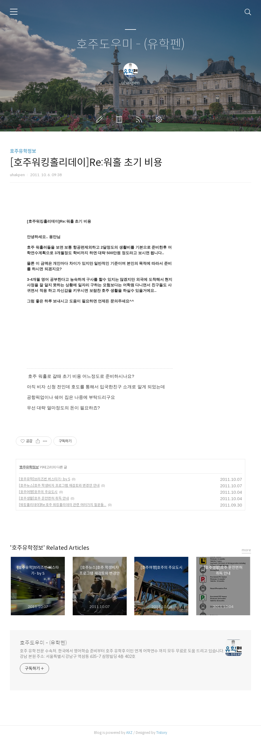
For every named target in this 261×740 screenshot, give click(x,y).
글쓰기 (100, 119)
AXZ (129, 732)
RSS (140, 119)
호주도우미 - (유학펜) (130, 44)
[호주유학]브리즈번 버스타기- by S (44, 479)
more (246, 549)
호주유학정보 (23, 151)
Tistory (161, 732)
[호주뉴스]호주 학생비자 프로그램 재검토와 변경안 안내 (59, 485)
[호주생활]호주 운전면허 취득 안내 (44, 498)
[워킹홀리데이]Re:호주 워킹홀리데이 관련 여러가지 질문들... (62, 504)
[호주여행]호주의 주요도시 (38, 492)
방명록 (120, 119)
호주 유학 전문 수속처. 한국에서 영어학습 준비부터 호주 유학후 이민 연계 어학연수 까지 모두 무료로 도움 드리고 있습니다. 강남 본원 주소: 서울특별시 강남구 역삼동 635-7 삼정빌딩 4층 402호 (122, 653)
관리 (160, 119)
